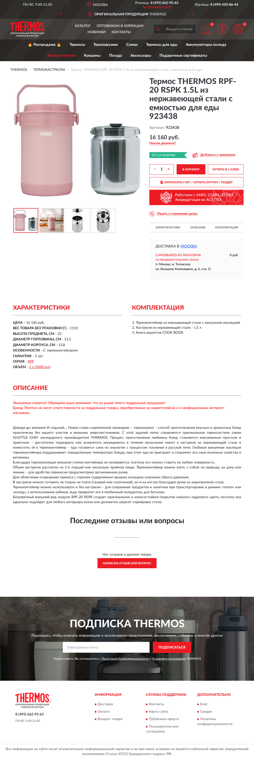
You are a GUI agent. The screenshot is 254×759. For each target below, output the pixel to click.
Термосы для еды (161, 45)
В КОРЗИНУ (191, 169)
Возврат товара (110, 719)
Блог (204, 704)
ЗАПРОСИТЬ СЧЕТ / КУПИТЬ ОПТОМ (196, 182)
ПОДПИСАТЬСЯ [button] (172, 647)
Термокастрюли (61, 55)
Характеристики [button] (168, 227)
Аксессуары (140, 55)
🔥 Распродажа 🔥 (44, 45)
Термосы (77, 45)
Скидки (206, 712)
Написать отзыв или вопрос (127, 563)
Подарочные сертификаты (183, 55)
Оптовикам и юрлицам (120, 26)
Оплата (104, 712)
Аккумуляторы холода (206, 45)
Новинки (97, 32)
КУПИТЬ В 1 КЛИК (226, 169)
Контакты (121, 32)
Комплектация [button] (226, 227)
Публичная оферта (164, 719)
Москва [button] (189, 246)
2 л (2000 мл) (39, 367)
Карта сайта (158, 712)
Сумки (132, 45)
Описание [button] (197, 227)
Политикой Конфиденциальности (125, 658)
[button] (157, 6)
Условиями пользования (169, 658)
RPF (31, 361)
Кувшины (92, 55)
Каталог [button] (83, 26)
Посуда (115, 55)
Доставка (105, 704)
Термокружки (106, 45)
